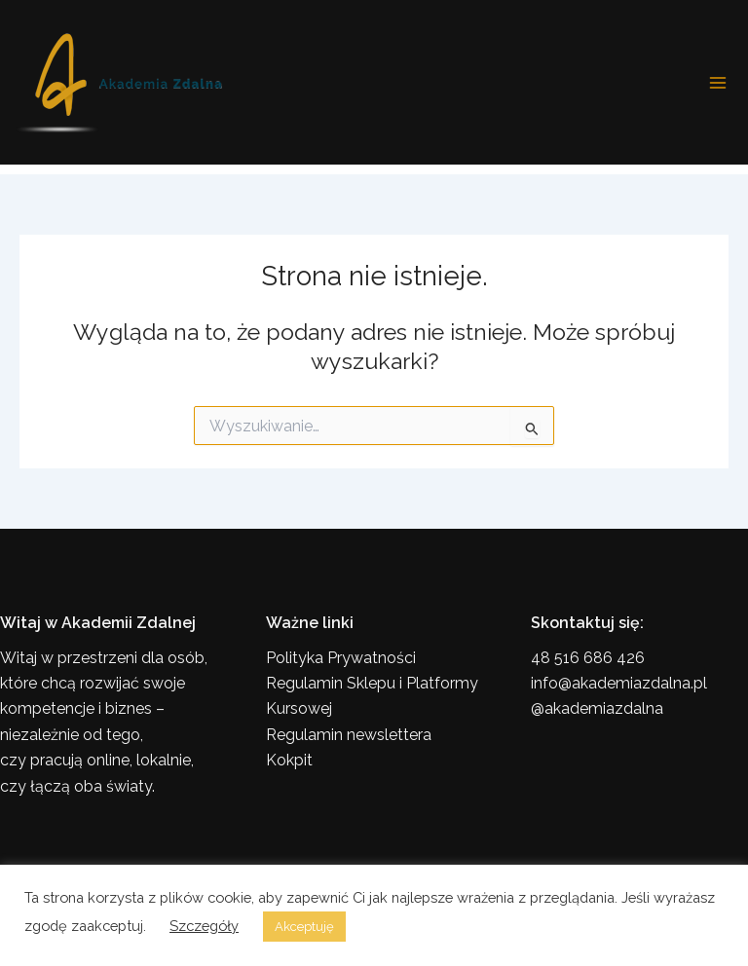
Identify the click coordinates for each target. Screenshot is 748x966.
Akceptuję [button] (304, 926)
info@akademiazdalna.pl (619, 683)
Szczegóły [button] (204, 925)
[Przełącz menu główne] (717, 82)
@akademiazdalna (597, 708)
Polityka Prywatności (341, 658)
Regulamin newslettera (348, 734)
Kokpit (289, 760)
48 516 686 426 (588, 658)
